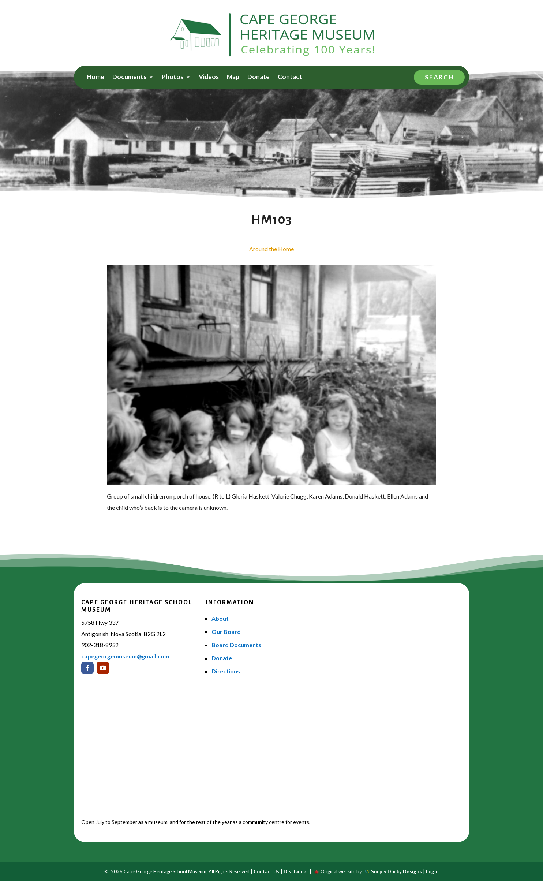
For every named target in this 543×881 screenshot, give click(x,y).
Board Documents (236, 644)
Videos (209, 77)
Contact (290, 77)
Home (95, 77)
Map (233, 77)
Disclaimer (296, 871)
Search (439, 77)
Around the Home (271, 248)
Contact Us (267, 871)
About (220, 618)
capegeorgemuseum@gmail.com (125, 656)
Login (432, 871)
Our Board (226, 631)
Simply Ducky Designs (396, 871)
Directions (225, 671)
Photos (172, 77)
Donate (258, 77)
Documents (129, 77)
